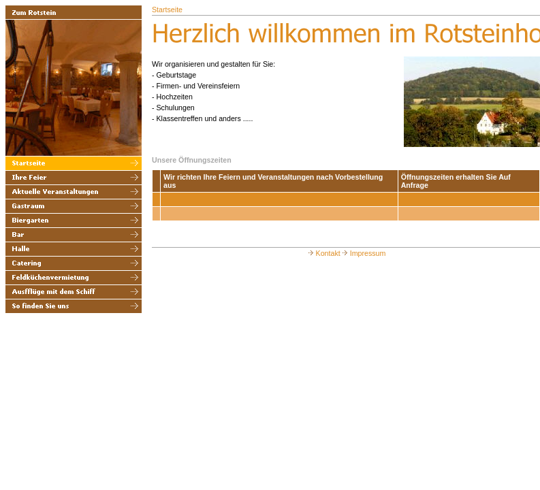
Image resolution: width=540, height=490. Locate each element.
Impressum (363, 253)
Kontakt (323, 253)
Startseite (167, 9)
